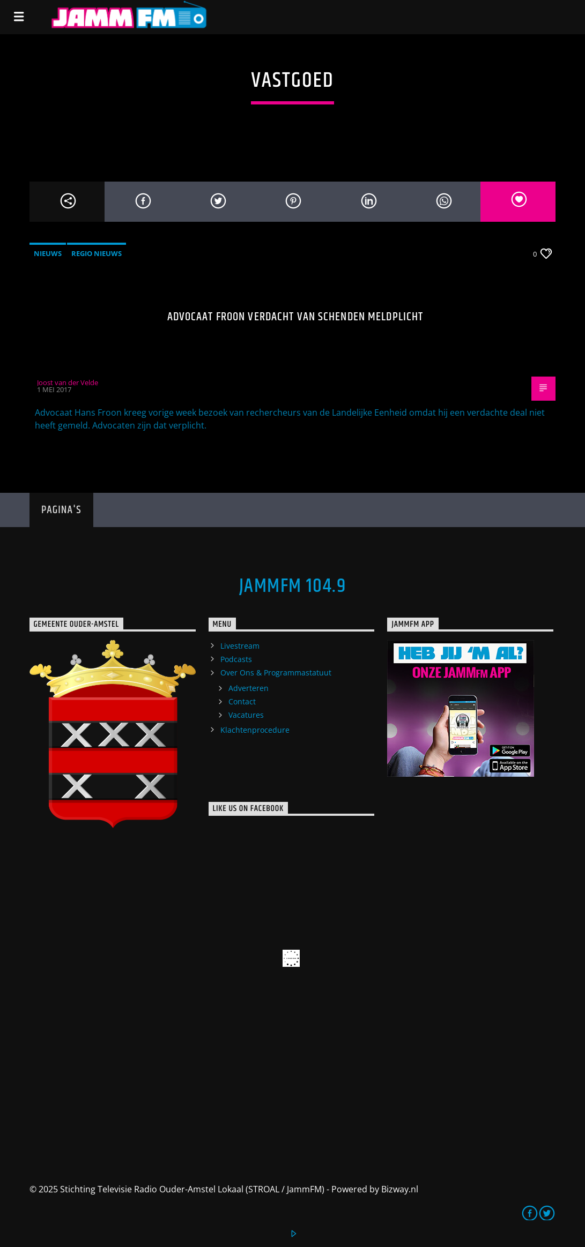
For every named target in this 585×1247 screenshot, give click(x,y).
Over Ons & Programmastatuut (275, 672)
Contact (242, 701)
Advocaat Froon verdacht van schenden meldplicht (295, 316)
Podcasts (236, 659)
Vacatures (246, 715)
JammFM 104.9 (292, 587)
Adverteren (248, 688)
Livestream (240, 646)
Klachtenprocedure (255, 730)
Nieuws (48, 253)
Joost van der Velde (67, 382)
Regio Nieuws (96, 253)
